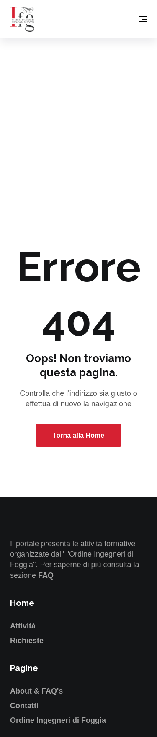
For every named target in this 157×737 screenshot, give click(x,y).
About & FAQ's (36, 691)
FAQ (46, 575)
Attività (23, 626)
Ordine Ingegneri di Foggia (58, 720)
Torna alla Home (78, 435)
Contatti (24, 706)
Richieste (27, 640)
